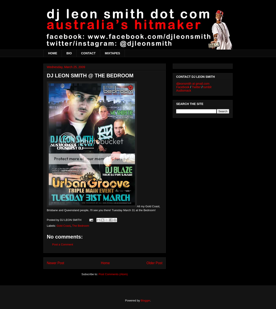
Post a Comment (62, 244)
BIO (69, 53)
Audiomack (183, 90)
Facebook (182, 87)
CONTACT (88, 53)
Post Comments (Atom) (113, 274)
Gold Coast (64, 225)
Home (105, 263)
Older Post (154, 263)
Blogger (145, 300)
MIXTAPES (112, 53)
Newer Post (55, 263)
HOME (52, 53)
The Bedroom (80, 225)
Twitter (196, 87)
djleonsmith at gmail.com (192, 83)
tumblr (207, 87)
